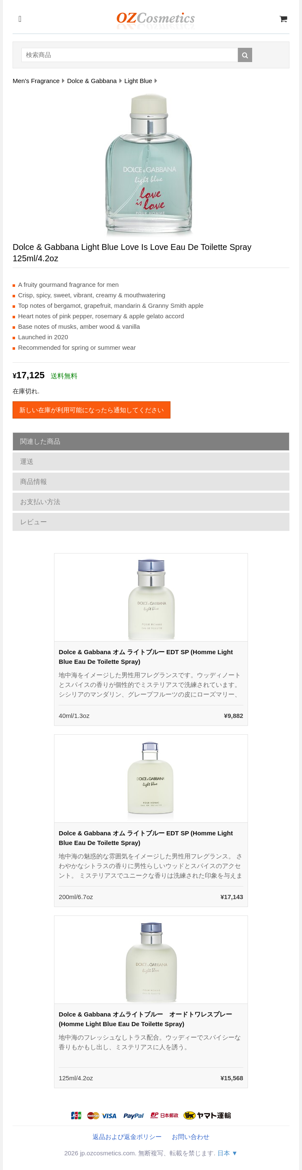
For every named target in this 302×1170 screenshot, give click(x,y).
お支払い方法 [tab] (40, 501)
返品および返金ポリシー (127, 1136)
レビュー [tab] (33, 521)
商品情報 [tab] (33, 481)
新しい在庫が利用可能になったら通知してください (91, 409)
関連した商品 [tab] (40, 441)
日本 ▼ (227, 1153)
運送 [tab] (27, 461)
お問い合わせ (190, 1136)
